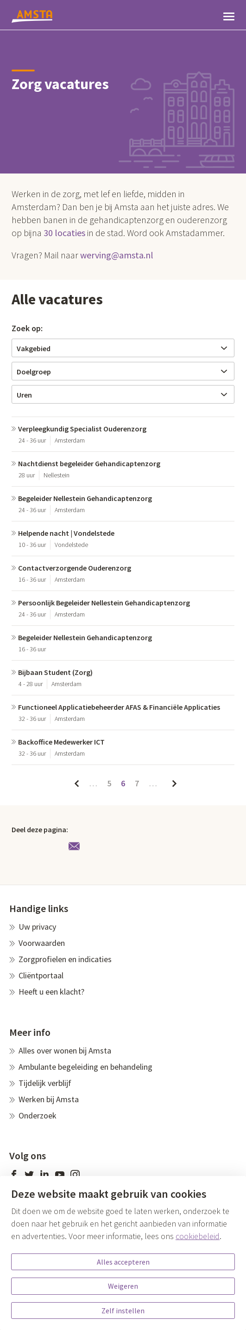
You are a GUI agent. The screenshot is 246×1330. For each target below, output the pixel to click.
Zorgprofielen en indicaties (65, 959)
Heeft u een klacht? (51, 991)
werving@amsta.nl (116, 255)
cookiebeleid (198, 1236)
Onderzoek (38, 1115)
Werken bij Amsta (49, 1099)
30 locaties (64, 232)
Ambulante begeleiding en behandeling (85, 1066)
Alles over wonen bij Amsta (65, 1050)
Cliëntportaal (41, 975)
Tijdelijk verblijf (45, 1083)
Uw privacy (37, 926)
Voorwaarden (42, 943)
